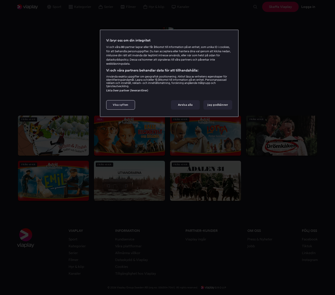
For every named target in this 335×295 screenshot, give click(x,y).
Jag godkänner (217, 104)
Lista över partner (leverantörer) (127, 90)
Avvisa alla (185, 104)
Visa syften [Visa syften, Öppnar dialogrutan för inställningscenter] (120, 104)
